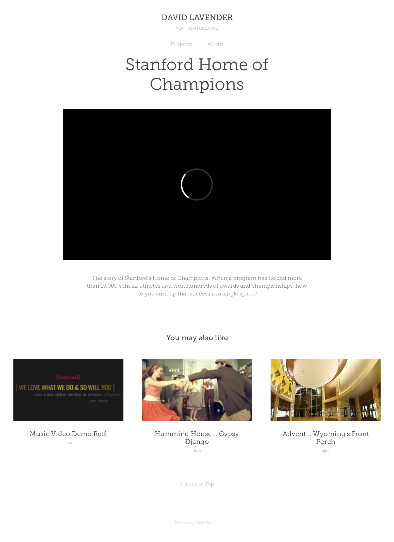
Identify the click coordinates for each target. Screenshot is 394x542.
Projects (181, 44)
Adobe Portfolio (207, 523)
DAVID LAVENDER (197, 17)
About (215, 44)
